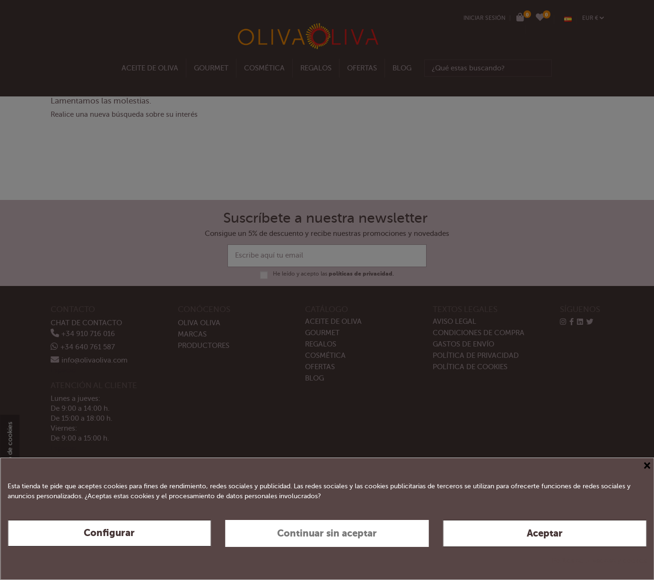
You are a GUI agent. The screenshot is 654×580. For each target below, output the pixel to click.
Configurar (109, 533)
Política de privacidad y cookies (599, 560)
